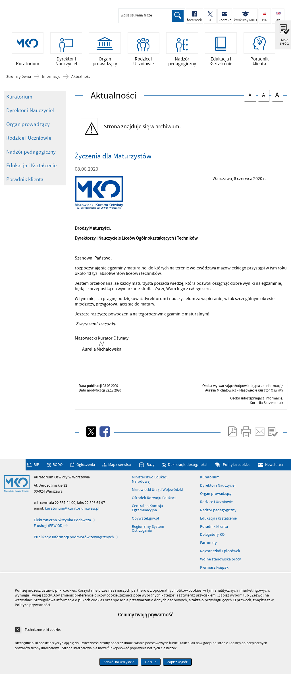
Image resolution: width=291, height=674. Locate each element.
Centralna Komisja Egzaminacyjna (147, 511)
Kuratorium (19, 100)
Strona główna (18, 80)
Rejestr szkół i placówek (220, 554)
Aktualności (81, 80)
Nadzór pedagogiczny (31, 155)
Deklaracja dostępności (187, 467)
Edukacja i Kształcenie (31, 168)
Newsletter (274, 467)
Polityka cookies (236, 467)
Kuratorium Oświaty (34, 17)
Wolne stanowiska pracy (220, 562)
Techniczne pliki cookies (43, 629)
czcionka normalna (249, 97)
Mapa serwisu (119, 467)
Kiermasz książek (214, 571)
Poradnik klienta (24, 182)
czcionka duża (277, 98)
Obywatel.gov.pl (145, 522)
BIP (36, 467)
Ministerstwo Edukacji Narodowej (150, 482)
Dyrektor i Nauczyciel (30, 113)
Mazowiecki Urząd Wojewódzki (157, 493)
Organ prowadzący (28, 127)
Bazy (151, 467)
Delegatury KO (212, 538)
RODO (58, 467)
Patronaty (208, 546)
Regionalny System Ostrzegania (148, 532)
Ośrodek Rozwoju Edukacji (154, 501)
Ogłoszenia (85, 467)
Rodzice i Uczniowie (28, 141)
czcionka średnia (263, 97)
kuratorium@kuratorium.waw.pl (72, 511)
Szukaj (177, 16)
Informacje (51, 80)
